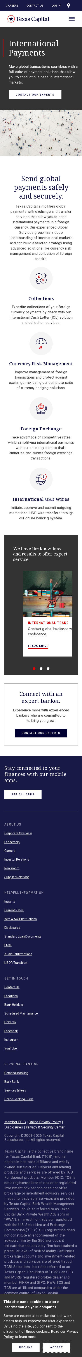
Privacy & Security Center (45, 1127)
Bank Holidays (14, 1004)
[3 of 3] (48, 668)
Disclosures (12, 927)
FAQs (8, 945)
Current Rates (14, 910)
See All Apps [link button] (23, 794)
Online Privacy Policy (45, 1122)
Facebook (11, 1031)
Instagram (11, 1039)
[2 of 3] (41, 668)
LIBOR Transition (15, 962)
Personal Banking (16, 1073)
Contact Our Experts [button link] (41, 733)
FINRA (24, 1282)
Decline (26, 1347)
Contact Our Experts (35, 94)
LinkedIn (10, 1022)
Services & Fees (15, 1090)
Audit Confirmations (18, 954)
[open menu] (71, 18)
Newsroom (11, 868)
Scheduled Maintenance (21, 1013)
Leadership (12, 842)
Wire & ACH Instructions (20, 919)
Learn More (38, 646)
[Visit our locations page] (68, 5)
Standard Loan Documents (22, 936)
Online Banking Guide (18, 1099)
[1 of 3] (34, 668)
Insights (9, 901)
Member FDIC (15, 1122)
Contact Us (35, 5)
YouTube (10, 1048)
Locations (11, 996)
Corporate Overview (18, 833)
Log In (56, 5)
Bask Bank (11, 1081)
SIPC (41, 1282)
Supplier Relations (16, 877)
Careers (12, 5)
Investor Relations (16, 859)
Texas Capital (28, 19)
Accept (56, 1347)
